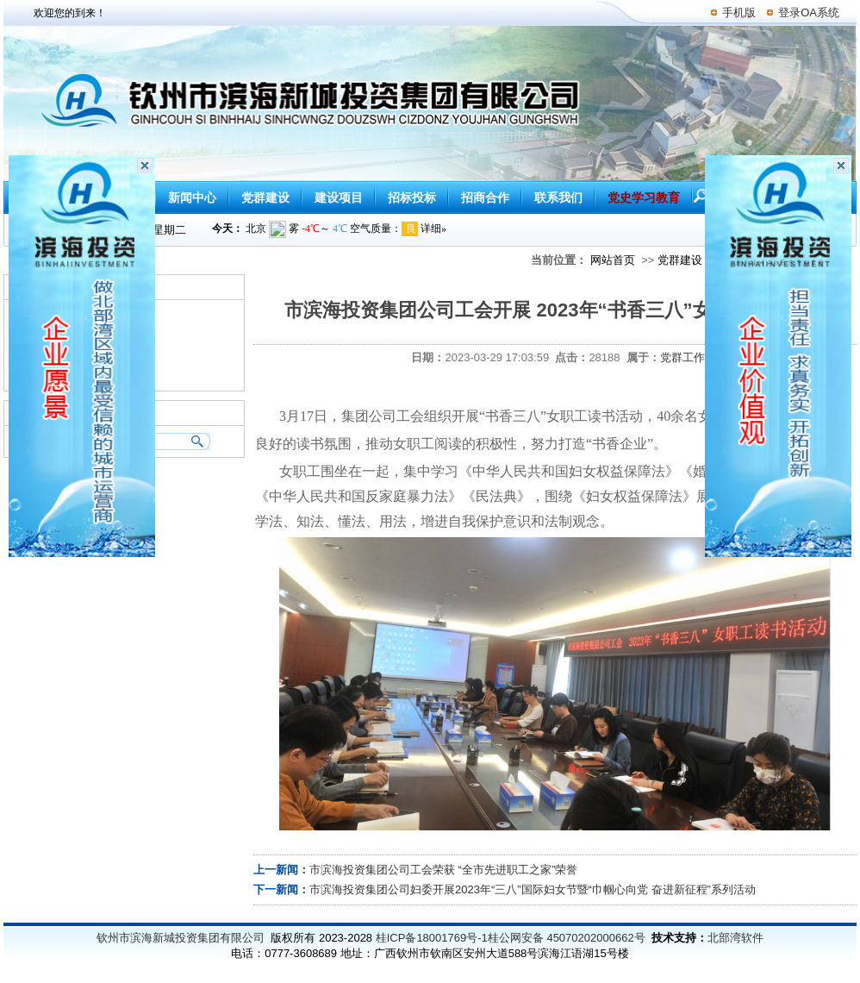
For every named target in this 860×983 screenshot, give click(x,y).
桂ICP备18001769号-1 (432, 937)
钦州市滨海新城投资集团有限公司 (181, 937)
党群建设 (679, 260)
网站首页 (612, 260)
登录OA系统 (808, 12)
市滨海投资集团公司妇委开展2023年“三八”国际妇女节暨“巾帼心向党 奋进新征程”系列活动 (532, 889)
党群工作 (682, 357)
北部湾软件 (735, 937)
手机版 (739, 12)
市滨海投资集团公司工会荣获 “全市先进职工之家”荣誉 (443, 869)
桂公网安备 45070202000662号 (566, 937)
